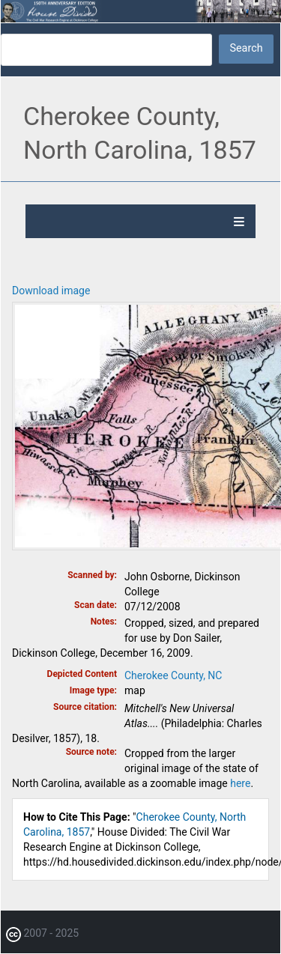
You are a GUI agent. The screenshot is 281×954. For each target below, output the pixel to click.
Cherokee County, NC (173, 675)
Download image (51, 291)
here (240, 783)
